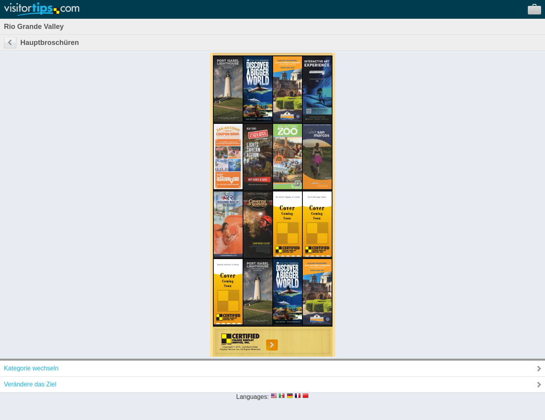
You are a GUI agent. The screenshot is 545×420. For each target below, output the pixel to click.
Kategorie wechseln (31, 368)
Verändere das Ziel (30, 384)
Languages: (252, 396)
